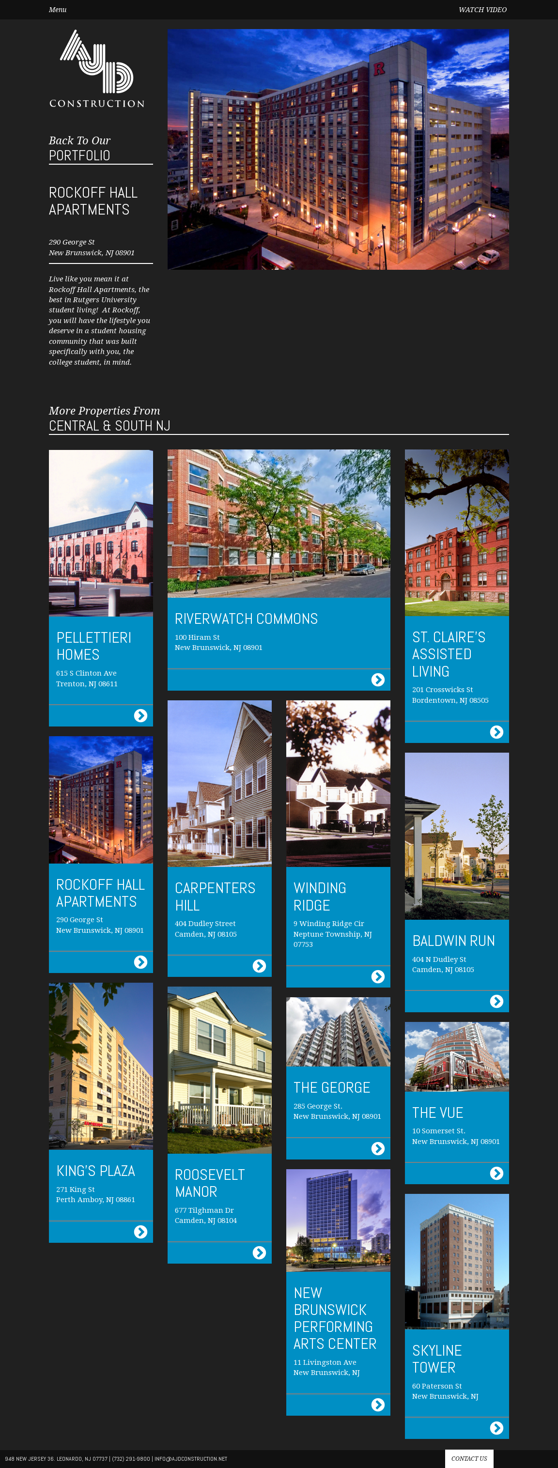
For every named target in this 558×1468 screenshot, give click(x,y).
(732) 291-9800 (131, 1459)
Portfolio (79, 149)
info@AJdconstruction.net (191, 1459)
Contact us (469, 1458)
